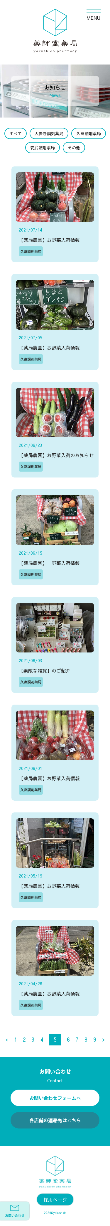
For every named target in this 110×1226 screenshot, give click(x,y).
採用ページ (55, 1199)
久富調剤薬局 (88, 133)
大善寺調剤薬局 (49, 133)
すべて (15, 133)
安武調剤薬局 (42, 148)
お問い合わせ (14, 1211)
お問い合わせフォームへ (55, 1098)
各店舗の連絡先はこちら (55, 1120)
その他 (74, 148)
